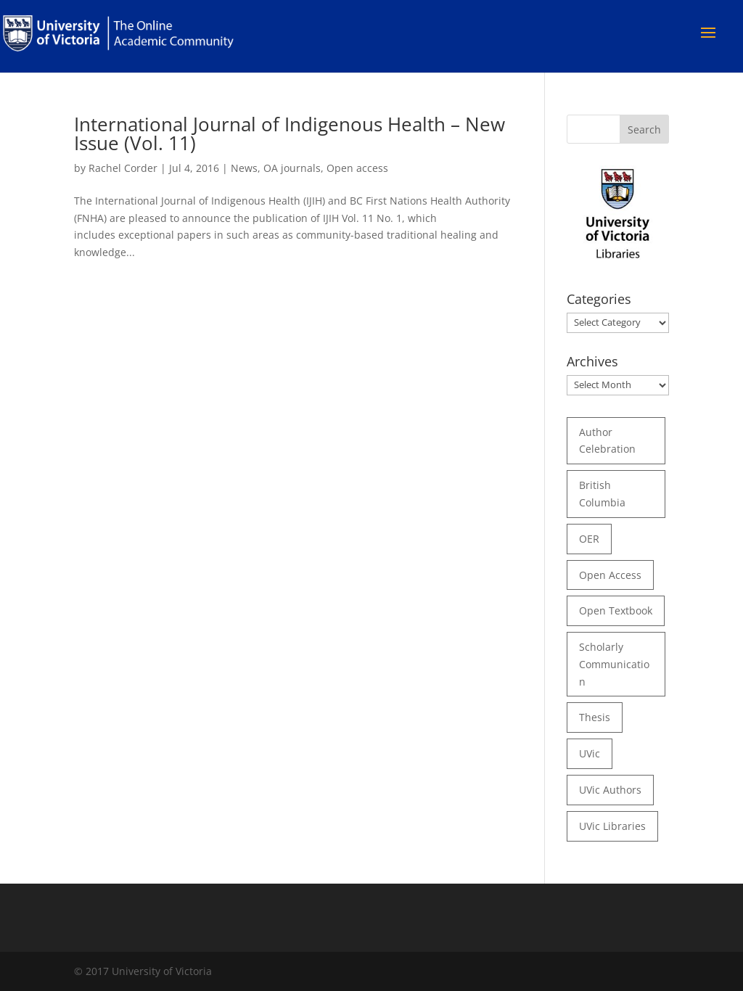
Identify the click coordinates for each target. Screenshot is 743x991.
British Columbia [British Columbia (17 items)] (602, 493)
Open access (357, 168)
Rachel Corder (123, 168)
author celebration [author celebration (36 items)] (607, 440)
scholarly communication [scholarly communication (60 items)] (614, 664)
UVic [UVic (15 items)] (589, 753)
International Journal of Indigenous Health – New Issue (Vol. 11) (289, 133)
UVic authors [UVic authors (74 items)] (610, 790)
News (244, 168)
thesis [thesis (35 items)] (594, 717)
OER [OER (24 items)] (589, 539)
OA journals (292, 168)
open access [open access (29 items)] (610, 575)
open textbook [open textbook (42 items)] (615, 610)
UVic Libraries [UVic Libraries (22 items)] (612, 826)
